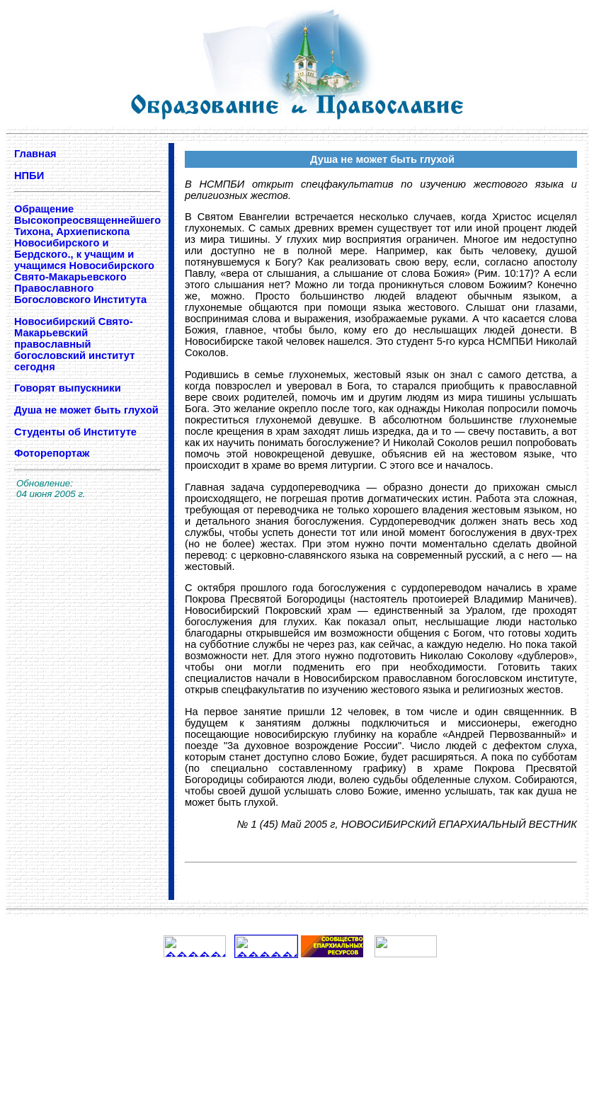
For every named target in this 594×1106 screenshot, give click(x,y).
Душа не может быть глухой (86, 410)
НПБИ (29, 175)
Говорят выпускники (67, 388)
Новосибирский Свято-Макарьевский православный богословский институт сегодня (74, 344)
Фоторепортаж (51, 453)
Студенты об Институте (76, 432)
